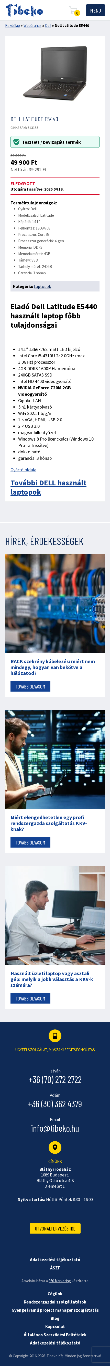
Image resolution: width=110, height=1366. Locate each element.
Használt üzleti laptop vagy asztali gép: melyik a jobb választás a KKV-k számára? (51, 979)
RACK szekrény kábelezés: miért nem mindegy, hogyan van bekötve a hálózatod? (52, 667)
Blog (55, 1318)
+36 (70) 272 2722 (55, 1079)
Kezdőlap (12, 25)
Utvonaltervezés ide (55, 1228)
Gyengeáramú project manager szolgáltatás (55, 1310)
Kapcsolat (55, 1326)
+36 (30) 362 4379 (55, 1103)
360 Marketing (60, 1280)
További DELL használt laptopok (48, 487)
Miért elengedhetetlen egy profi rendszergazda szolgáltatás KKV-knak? (48, 823)
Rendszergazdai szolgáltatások (55, 1302)
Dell (48, 25)
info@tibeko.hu (55, 1127)
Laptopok (42, 286)
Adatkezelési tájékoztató (55, 1343)
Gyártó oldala (23, 470)
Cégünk (55, 1294)
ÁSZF (55, 1268)
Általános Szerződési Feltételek (55, 1335)
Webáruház (32, 25)
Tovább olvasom (30, 686)
